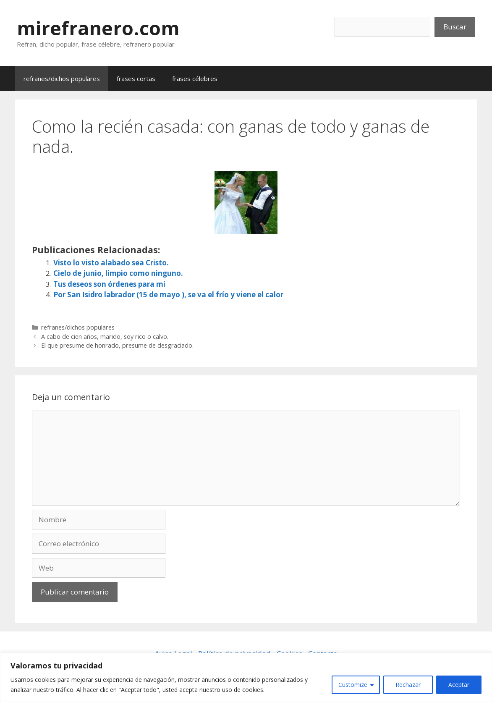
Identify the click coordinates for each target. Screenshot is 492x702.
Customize (352, 685)
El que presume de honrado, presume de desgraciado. (117, 345)
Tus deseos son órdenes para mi (109, 284)
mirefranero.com (98, 28)
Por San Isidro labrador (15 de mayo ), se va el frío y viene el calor (168, 294)
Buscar (454, 26)
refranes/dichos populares (62, 78)
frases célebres (194, 78)
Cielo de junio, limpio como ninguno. (118, 273)
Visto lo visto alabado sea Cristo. (111, 262)
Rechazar (408, 685)
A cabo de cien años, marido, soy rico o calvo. (104, 337)
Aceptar (458, 685)
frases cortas (136, 78)
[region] (246, 677)
